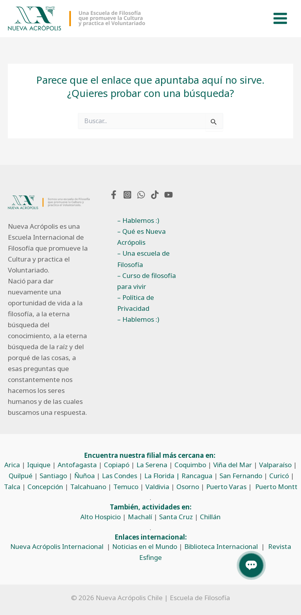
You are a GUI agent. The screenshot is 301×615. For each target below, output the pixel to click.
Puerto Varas (226, 486)
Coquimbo (190, 464)
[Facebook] (113, 194)
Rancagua (196, 475)
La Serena (151, 464)
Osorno (187, 486)
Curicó (279, 475)
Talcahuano (88, 486)
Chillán (210, 516)
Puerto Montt (276, 486)
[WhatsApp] (141, 194)
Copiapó (116, 464)
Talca (12, 486)
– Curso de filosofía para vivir (146, 281)
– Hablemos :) (138, 220)
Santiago (53, 475)
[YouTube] (168, 194)
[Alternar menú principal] (281, 19)
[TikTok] (154, 194)
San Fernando (240, 475)
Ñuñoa (84, 475)
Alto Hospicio (100, 516)
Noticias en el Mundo (144, 546)
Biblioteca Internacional (221, 546)
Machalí (140, 516)
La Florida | (162, 475)
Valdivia (157, 486)
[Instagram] (127, 194)
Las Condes (119, 475)
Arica (12, 464)
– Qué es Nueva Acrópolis (141, 237)
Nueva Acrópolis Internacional (56, 546)
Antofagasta (77, 464)
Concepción (45, 486)
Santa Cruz (176, 516)
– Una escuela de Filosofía (143, 259)
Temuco (125, 486)
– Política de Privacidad (135, 303)
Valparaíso (275, 464)
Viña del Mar (232, 464)
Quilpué (21, 475)
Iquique (39, 464)
